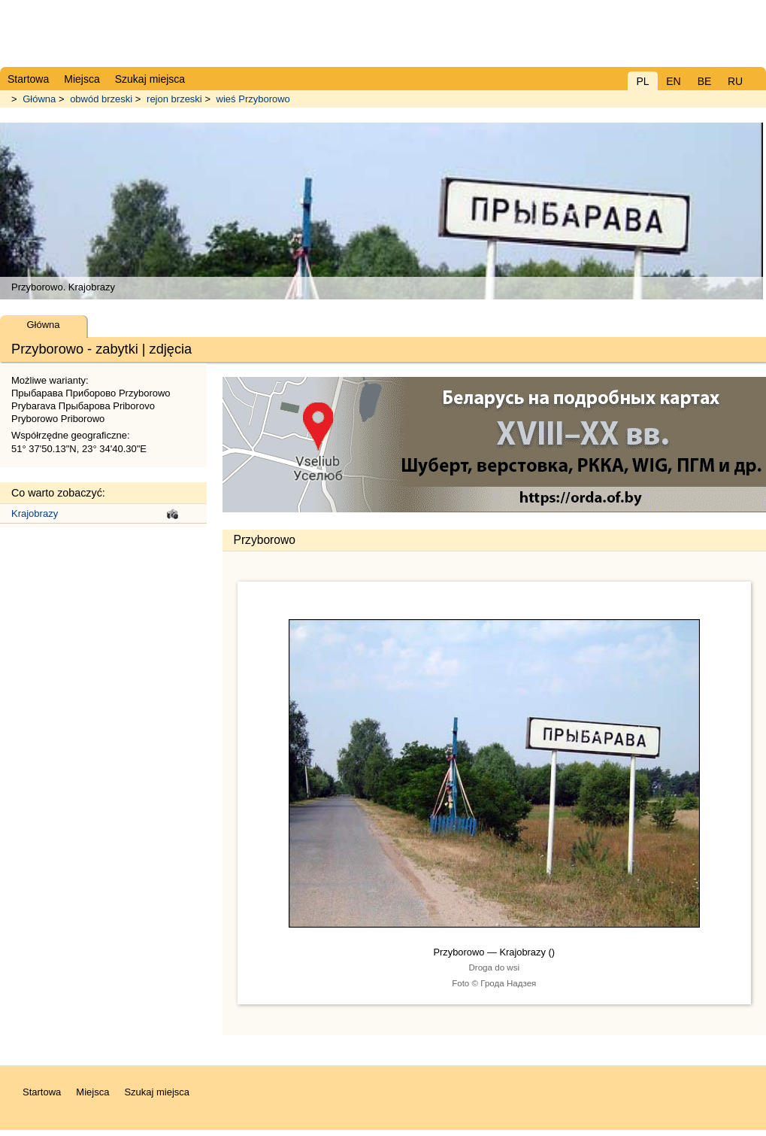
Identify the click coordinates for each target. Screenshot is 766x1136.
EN (673, 81)
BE (705, 81)
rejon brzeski (174, 99)
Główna (39, 99)
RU (735, 81)
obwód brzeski (101, 99)
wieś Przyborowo (253, 99)
